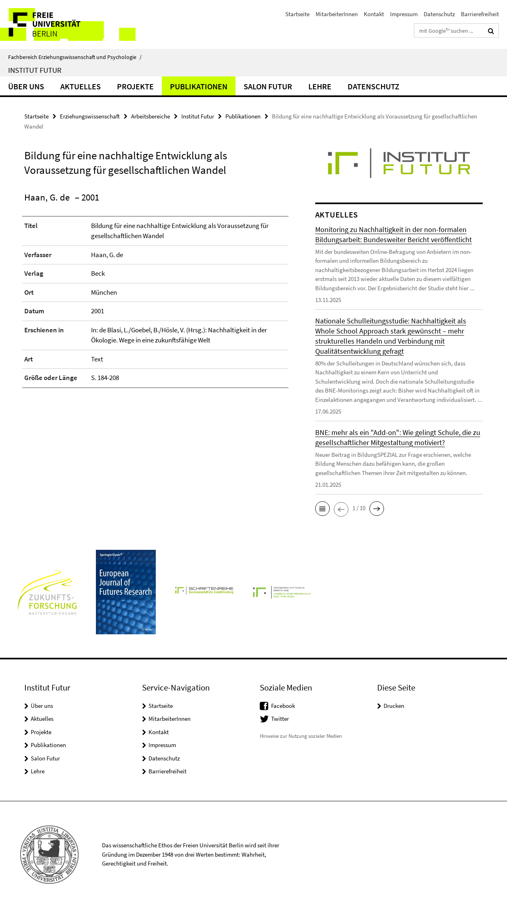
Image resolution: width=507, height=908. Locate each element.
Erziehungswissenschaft (90, 116)
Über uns (26, 86)
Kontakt (374, 14)
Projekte (135, 86)
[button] (322, 508)
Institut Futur (35, 70)
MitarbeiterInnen (337, 14)
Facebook (283, 706)
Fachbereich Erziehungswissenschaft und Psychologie (75, 57)
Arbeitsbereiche (150, 116)
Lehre (319, 86)
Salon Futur (268, 86)
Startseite (297, 14)
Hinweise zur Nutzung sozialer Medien (301, 736)
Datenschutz (439, 14)
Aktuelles (80, 86)
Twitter (280, 718)
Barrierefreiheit (480, 14)
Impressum (404, 14)
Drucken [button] (394, 706)
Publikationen (198, 86)
